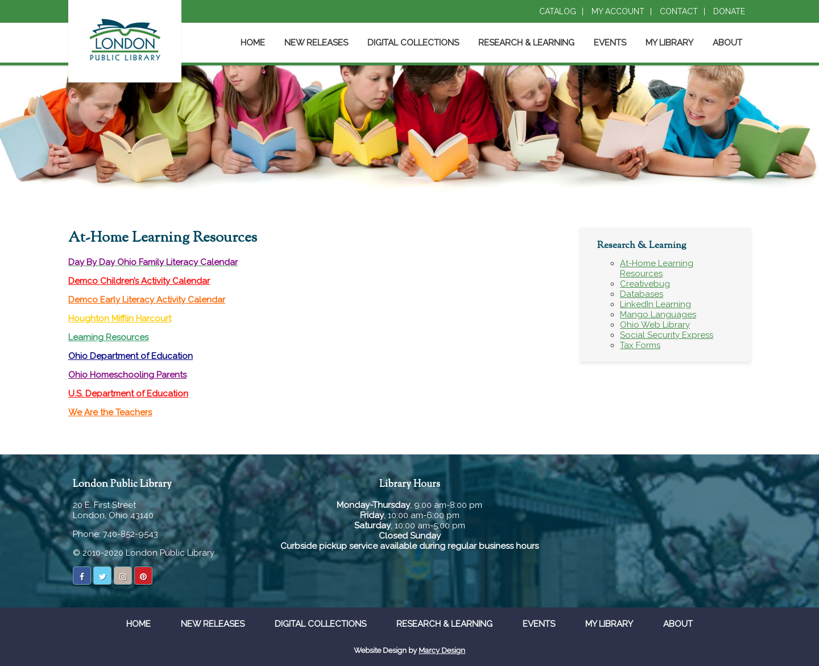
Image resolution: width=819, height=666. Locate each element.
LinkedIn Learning (655, 304)
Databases (641, 294)
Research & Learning (526, 43)
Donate (729, 11)
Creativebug (645, 284)
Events (610, 43)
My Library (669, 43)
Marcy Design (442, 650)
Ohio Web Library (655, 325)
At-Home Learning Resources (656, 268)
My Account (618, 11)
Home (253, 43)
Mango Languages (658, 314)
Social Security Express (666, 335)
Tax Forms (640, 345)
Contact (679, 11)
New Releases (316, 43)
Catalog (557, 11)
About (727, 43)
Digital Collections (413, 43)
